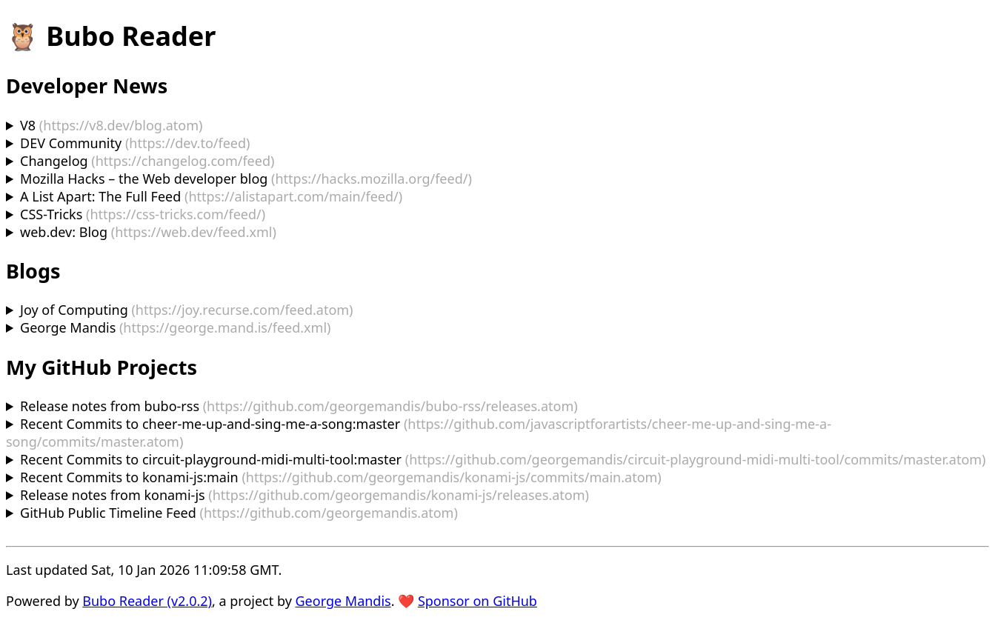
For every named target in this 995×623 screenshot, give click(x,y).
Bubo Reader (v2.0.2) (147, 601)
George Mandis (343, 601)
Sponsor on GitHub (477, 601)
